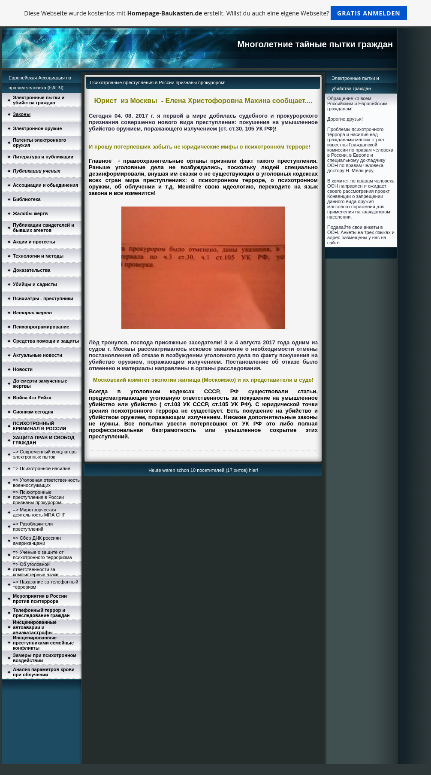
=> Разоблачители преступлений (33, 526)
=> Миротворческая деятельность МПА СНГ (39, 512)
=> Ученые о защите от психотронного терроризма (42, 555)
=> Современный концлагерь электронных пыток (45, 454)
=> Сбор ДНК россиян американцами (37, 540)
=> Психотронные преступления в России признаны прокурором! (38, 497)
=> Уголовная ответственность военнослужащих (46, 482)
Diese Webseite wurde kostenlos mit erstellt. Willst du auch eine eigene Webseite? (215, 13)
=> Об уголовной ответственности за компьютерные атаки (35, 569)
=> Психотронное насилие (41, 468)
